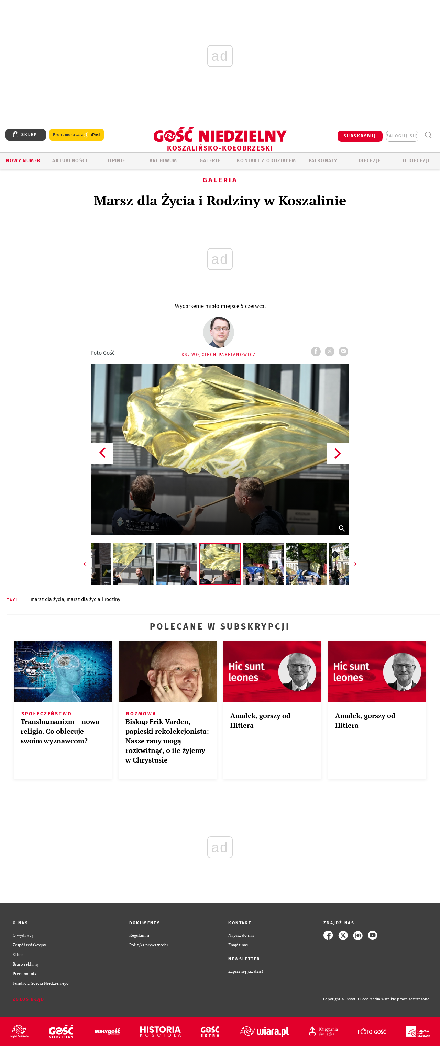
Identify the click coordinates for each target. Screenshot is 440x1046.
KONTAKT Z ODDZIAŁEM (266, 161)
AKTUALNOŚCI (69, 161)
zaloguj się (402, 136)
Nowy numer (23, 161)
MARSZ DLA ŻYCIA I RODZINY (93, 599)
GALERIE (210, 161)
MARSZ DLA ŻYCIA (47, 599)
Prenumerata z (77, 135)
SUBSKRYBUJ (360, 136)
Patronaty (323, 161)
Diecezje (370, 161)
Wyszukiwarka (428, 135)
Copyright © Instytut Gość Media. (352, 999)
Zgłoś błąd (28, 999)
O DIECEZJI (416, 161)
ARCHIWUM (163, 161)
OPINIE (116, 161)
